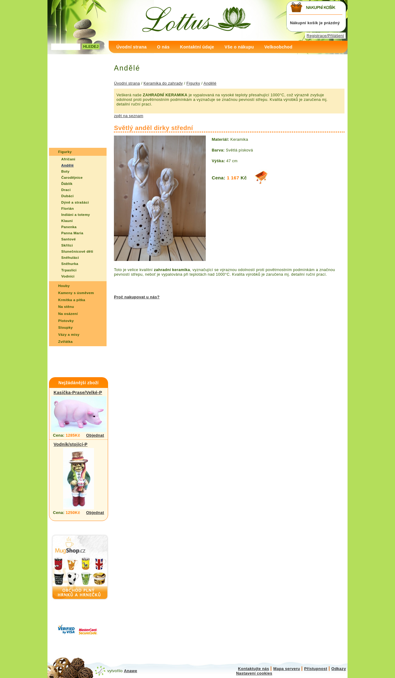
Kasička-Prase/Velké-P (78, 392)
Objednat (95, 435)
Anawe (130, 670)
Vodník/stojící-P (71, 444)
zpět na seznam (128, 115)
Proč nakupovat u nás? (137, 297)
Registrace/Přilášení (325, 35)
